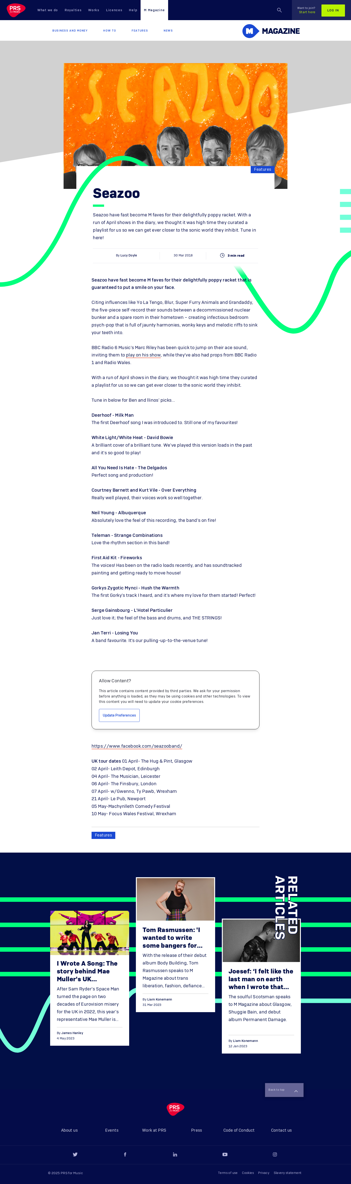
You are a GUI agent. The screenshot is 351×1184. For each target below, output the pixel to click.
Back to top (282, 1090)
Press (196, 1131)
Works (93, 10)
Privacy (263, 1173)
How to (109, 30)
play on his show (143, 355)
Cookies (248, 1173)
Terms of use (228, 1173)
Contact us (281, 1131)
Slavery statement (288, 1173)
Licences (114, 10)
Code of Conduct (239, 1131)
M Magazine (154, 10)
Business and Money (70, 30)
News (168, 30)
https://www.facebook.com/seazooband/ (137, 746)
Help (133, 10)
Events (111, 1131)
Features (140, 30)
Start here (306, 10)
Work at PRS (154, 1131)
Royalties (73, 10)
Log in (333, 10)
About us (69, 1131)
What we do (47, 10)
